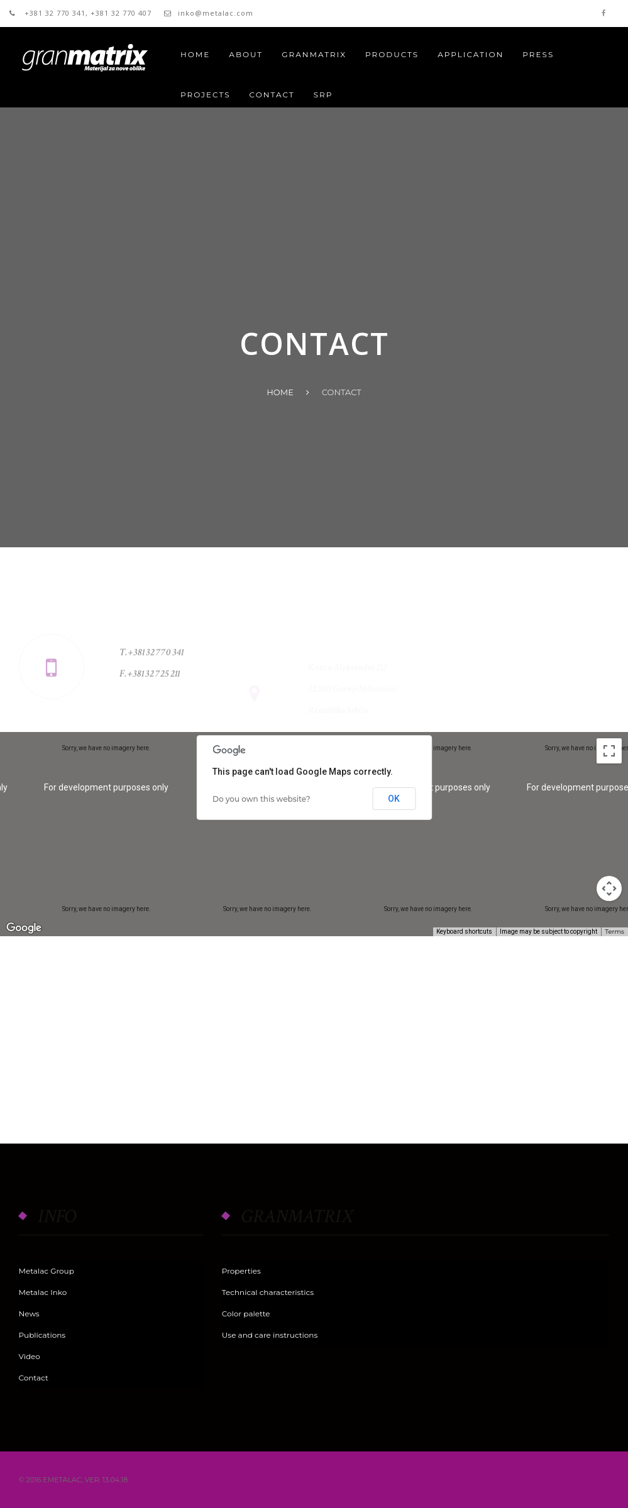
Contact (33, 1377)
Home (195, 54)
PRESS (538, 54)
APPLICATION (471, 54)
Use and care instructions (269, 1335)
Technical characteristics (268, 1292)
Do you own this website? (261, 799)
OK (394, 799)
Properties (241, 1271)
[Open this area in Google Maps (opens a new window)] (24, 928)
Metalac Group (46, 1271)
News (29, 1313)
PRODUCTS (392, 54)
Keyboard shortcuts (464, 931)
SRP (323, 94)
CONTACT (272, 94)
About (246, 54)
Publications (42, 1335)
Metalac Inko (43, 1292)
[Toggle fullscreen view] (609, 750)
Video (29, 1356)
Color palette (246, 1313)
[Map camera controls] (609, 888)
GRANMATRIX (314, 54)
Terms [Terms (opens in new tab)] (614, 931)
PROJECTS (205, 94)
